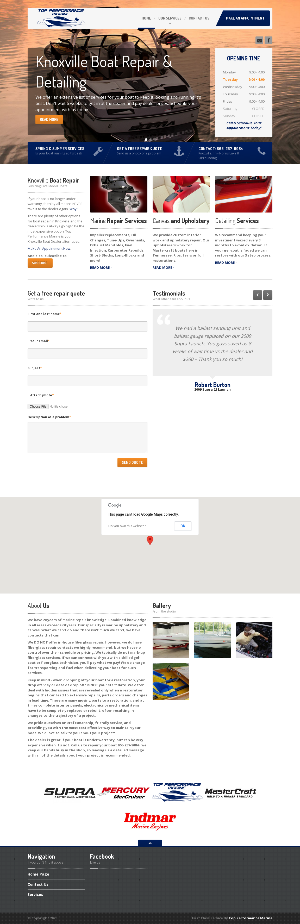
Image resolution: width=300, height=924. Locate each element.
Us (199, 18)
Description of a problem (49, 417)
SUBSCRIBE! (40, 263)
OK (182, 526)
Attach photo (42, 395)
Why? (74, 209)
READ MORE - (101, 267)
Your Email (40, 341)
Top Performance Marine (250, 918)
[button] (150, 540)
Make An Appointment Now (49, 248)
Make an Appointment (245, 18)
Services (170, 18)
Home (146, 18)
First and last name (45, 314)
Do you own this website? (127, 526)
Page (38, 874)
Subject (35, 368)
